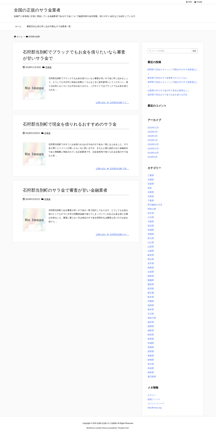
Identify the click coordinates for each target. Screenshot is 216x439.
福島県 (151, 330)
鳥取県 (151, 372)
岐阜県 (151, 255)
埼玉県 (151, 213)
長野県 (151, 351)
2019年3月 (153, 136)
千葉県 (151, 200)
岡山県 (151, 259)
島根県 (151, 267)
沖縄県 (151, 301)
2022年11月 (153, 127)
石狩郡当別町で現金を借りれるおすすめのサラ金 (70, 124)
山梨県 (151, 251)
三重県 (151, 175)
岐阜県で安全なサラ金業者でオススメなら (167, 78)
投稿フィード (154, 399)
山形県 (151, 246)
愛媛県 (151, 280)
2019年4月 (153, 132)
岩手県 (151, 263)
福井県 (151, 322)
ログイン (152, 395)
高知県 (151, 368)
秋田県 (151, 334)
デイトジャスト (140, 433)
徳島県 (151, 276)
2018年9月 (153, 157)
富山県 (151, 238)
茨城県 (151, 343)
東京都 (151, 293)
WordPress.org (154, 408)
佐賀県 (151, 184)
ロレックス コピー (77, 433)
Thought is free (123, 428)
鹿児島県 (152, 376)
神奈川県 (152, 318)
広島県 (151, 272)
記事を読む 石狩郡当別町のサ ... (112, 234)
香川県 (151, 364)
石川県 (151, 313)
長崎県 (151, 347)
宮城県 (151, 230)
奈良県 (151, 225)
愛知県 (151, 284)
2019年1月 (153, 140)
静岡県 (151, 360)
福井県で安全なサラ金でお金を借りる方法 (167, 94)
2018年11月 (153, 148)
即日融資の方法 (155, 204)
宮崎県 (151, 234)
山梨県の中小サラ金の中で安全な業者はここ (168, 90)
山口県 (151, 242)
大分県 (151, 217)
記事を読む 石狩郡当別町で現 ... (112, 168)
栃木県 (151, 297)
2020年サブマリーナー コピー (97, 433)
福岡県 (151, 326)
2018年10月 (153, 153)
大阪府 (151, 221)
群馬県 (151, 339)
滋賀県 (151, 305)
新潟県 (151, 288)
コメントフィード (156, 403)
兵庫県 (151, 192)
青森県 (151, 355)
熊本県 (151, 309)
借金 (150, 188)
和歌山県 (152, 209)
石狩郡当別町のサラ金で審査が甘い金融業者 (65, 190)
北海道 (48, 67)
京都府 (151, 179)
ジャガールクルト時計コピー (121, 433)
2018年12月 (153, 144)
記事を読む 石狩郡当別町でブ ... (112, 102)
